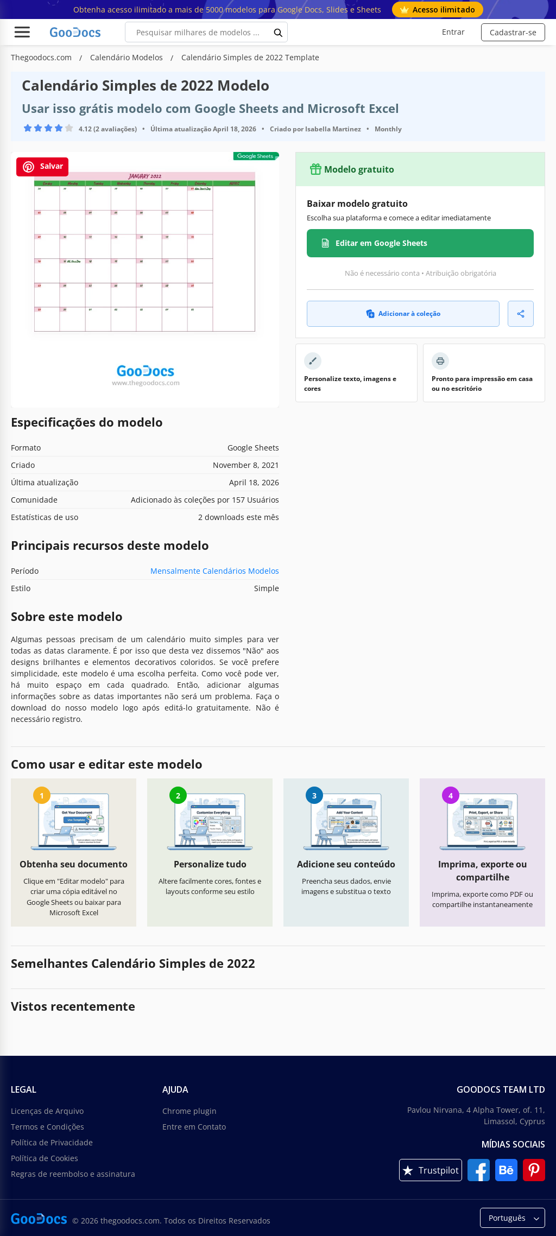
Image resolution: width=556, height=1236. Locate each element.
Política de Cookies (44, 1158)
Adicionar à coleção (403, 313)
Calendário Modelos (127, 57)
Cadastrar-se (513, 32)
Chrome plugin (189, 1111)
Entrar (453, 32)
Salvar (42, 167)
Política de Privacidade (52, 1142)
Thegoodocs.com (42, 57)
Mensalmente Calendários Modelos (214, 571)
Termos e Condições (47, 1126)
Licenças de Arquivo (47, 1111)
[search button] (278, 32)
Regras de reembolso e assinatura (73, 1174)
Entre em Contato (194, 1126)
